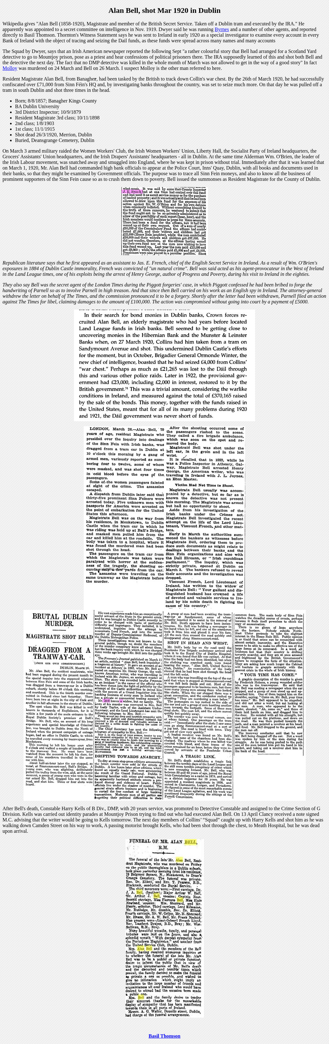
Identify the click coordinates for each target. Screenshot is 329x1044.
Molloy (10, 68)
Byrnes (222, 29)
